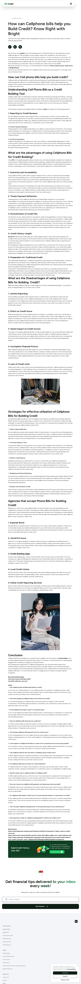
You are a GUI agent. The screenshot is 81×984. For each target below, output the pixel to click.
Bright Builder (6, 929)
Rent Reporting (7, 938)
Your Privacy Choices (8, 956)
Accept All (65, 973)
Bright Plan (6, 932)
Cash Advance (7, 945)
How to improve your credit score (61, 65)
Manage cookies (65, 979)
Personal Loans (7, 941)
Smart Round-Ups (8, 935)
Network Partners (7, 969)
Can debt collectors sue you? (18, 681)
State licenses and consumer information (14, 965)
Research (11, 236)
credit (45, 109)
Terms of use (6, 959)
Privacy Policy (6, 953)
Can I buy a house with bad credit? (19, 679)
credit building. (63, 658)
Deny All (65, 976)
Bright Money (14, 68)
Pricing (4, 980)
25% (12, 160)
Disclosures (6, 962)
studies (22, 53)
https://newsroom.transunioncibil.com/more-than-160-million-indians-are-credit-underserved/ (39, 835)
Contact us (6, 977)
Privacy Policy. (71, 969)
